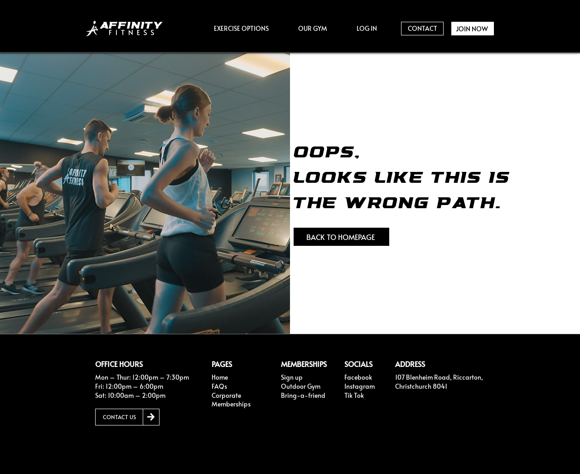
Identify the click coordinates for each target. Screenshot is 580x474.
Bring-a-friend (303, 395)
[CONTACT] (422, 28)
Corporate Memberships (231, 400)
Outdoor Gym (300, 386)
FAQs (219, 386)
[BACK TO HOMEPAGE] (341, 237)
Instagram (359, 386)
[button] (241, 28)
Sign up (292, 377)
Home (220, 377)
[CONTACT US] (119, 417)
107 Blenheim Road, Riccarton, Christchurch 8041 (439, 382)
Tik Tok (354, 395)
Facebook (358, 377)
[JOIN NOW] (472, 28)
